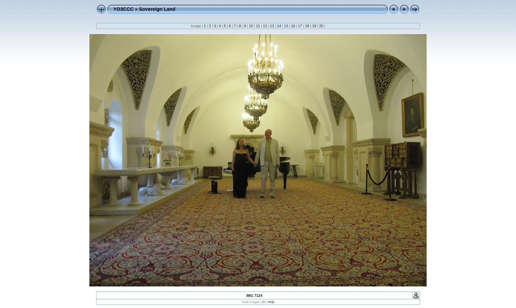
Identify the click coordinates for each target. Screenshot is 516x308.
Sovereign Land (157, 9)
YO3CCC (123, 9)
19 (314, 26)
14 (279, 26)
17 (300, 26)
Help (271, 302)
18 (307, 26)
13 (272, 26)
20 (321, 26)
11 (258, 26)
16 (293, 26)
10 (251, 26)
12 (265, 26)
